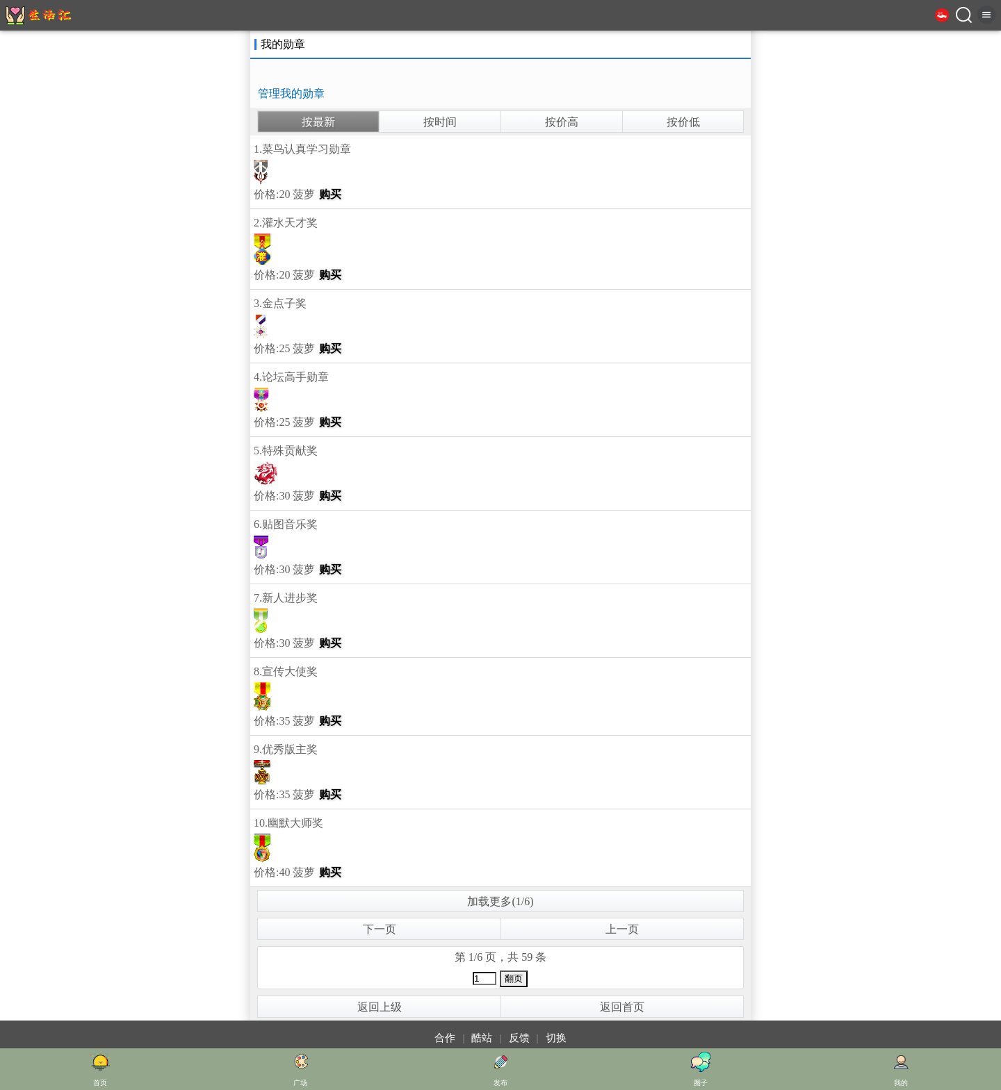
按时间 (440, 122)
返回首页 (622, 1007)
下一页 (379, 929)
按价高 (561, 122)
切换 (556, 1037)
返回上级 (379, 1007)
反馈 (519, 1037)
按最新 (318, 122)
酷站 (481, 1037)
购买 (330, 194)
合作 (444, 1037)
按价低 (683, 122)
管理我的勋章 (291, 93)
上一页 (622, 929)
